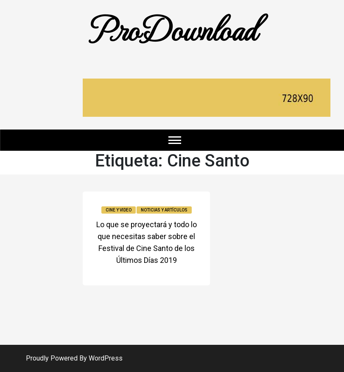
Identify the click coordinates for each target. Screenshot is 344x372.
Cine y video (118, 210)
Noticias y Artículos (164, 210)
